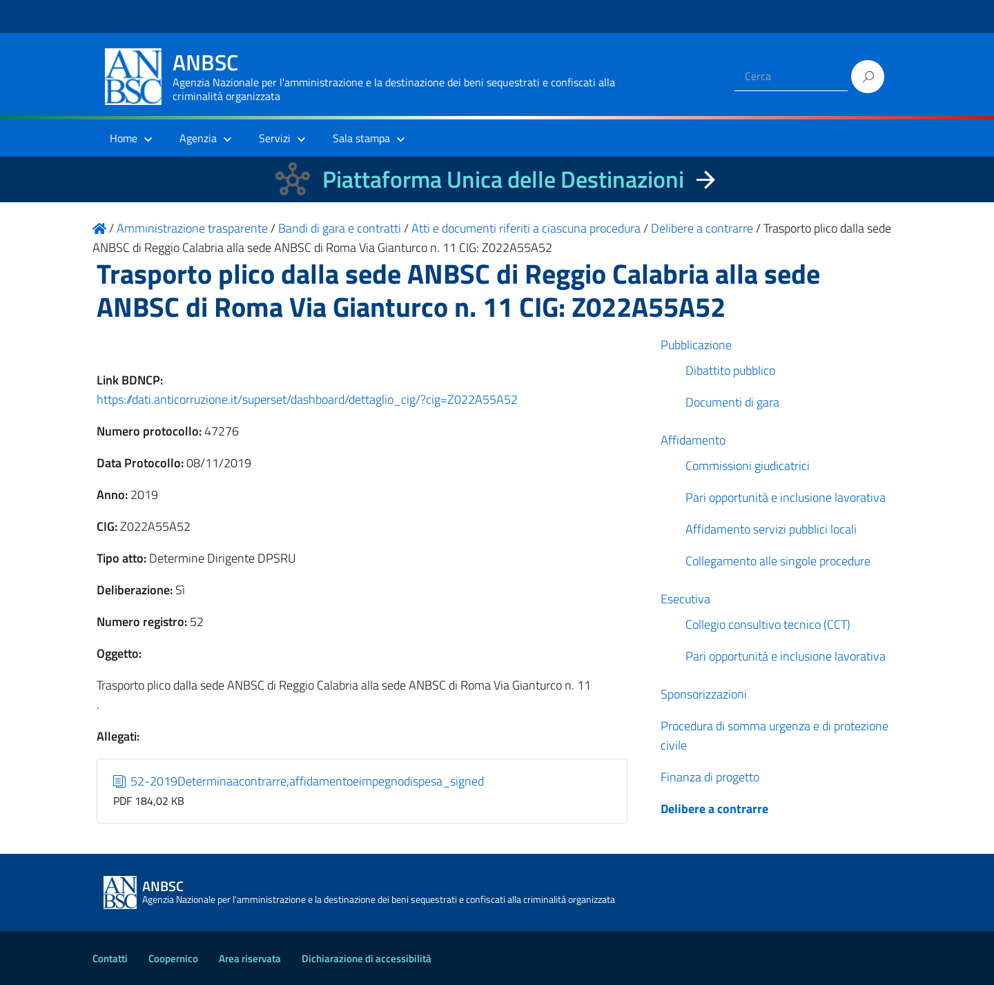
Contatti (110, 958)
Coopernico (173, 958)
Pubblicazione (696, 344)
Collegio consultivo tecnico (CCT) (767, 624)
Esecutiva (685, 598)
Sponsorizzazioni (704, 694)
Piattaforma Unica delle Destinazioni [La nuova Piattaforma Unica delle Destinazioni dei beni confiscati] (503, 179)
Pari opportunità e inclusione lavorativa (785, 497)
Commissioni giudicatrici (747, 465)
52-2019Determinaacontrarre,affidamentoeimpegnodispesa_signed (299, 781)
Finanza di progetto (710, 777)
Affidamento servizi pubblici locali (771, 529)
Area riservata (250, 958)
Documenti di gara (732, 402)
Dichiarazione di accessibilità (366, 958)
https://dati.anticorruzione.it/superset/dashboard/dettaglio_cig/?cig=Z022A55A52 (307, 399)
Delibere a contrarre (714, 808)
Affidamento (693, 440)
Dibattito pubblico (730, 370)
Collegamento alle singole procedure (777, 561)
